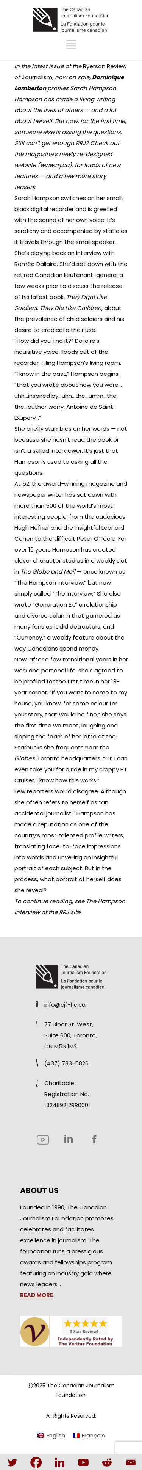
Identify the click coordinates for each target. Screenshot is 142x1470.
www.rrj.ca (54, 165)
